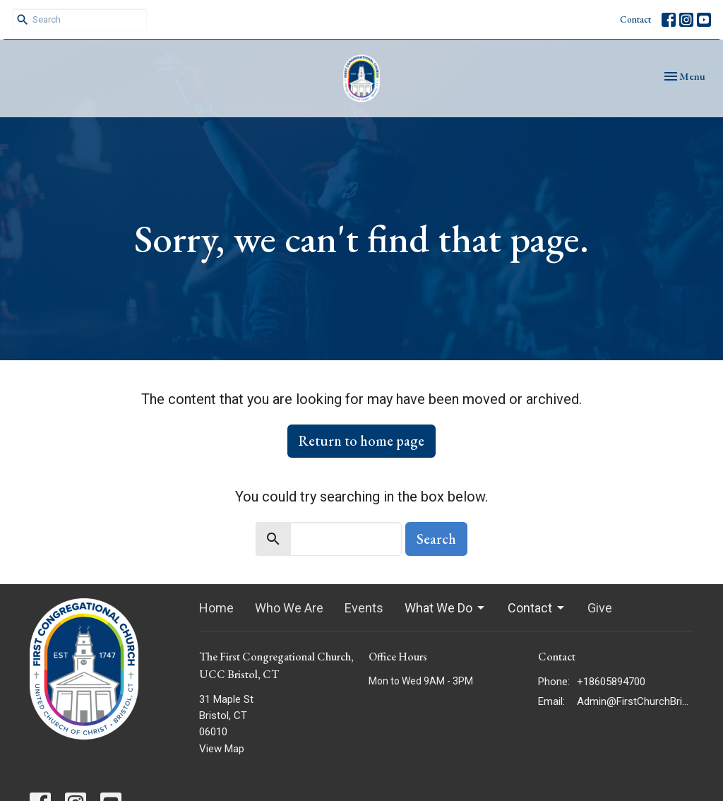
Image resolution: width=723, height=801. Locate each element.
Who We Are (289, 607)
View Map (221, 748)
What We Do (445, 607)
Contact (635, 19)
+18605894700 (611, 681)
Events (364, 607)
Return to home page (361, 441)
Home (216, 607)
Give (599, 607)
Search (436, 539)
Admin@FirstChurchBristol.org (635, 701)
